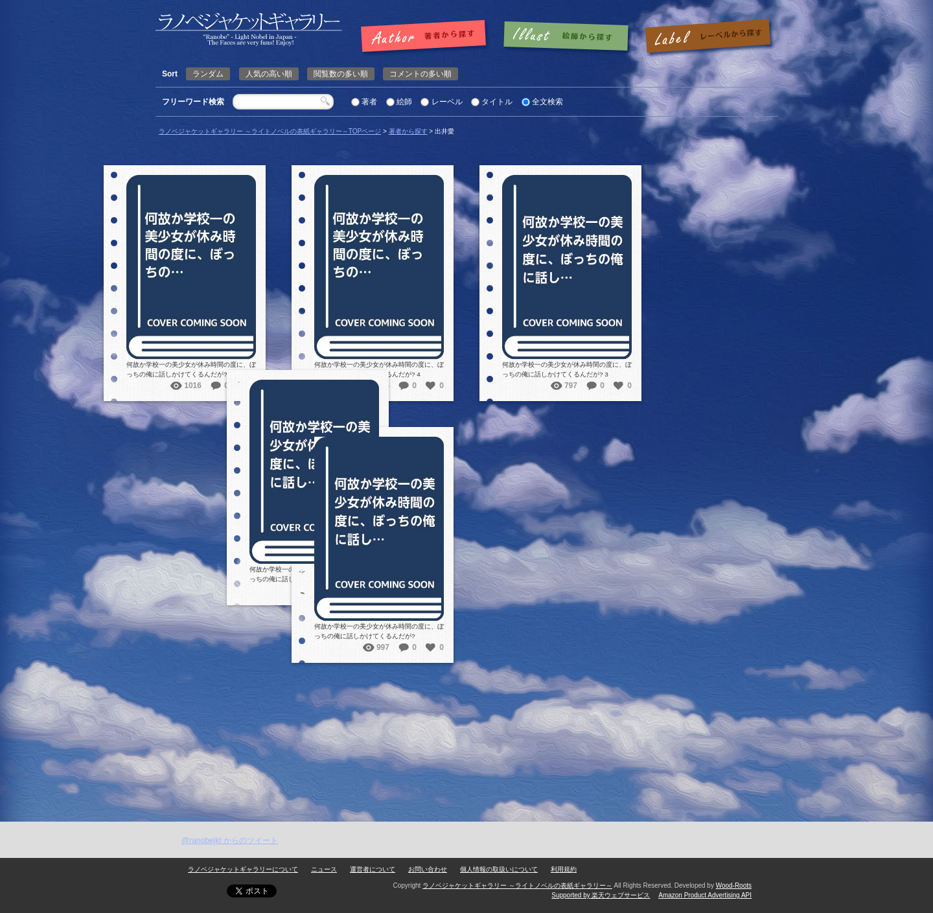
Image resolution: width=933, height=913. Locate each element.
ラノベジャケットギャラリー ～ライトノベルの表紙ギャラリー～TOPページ (270, 131)
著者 (369, 101)
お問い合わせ (427, 869)
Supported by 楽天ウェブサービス (600, 895)
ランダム (208, 73)
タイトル (497, 101)
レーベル (447, 101)
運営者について (372, 869)
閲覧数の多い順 (341, 73)
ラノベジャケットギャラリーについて (243, 869)
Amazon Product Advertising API (705, 895)
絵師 (404, 101)
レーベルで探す (708, 37)
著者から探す (408, 131)
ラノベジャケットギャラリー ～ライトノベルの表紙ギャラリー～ (517, 885)
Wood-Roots (734, 885)
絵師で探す (567, 37)
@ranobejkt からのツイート (229, 840)
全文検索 (547, 101)
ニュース (324, 869)
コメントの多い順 (420, 73)
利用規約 (564, 869)
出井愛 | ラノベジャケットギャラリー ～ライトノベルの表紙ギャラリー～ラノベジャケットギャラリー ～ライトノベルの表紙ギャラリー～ (249, 29)
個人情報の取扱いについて (499, 869)
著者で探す (426, 37)
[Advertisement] (466, 724)
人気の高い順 (269, 73)
